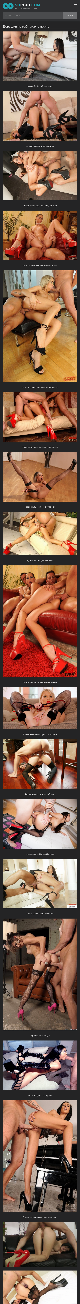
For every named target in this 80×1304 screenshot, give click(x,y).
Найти (70, 15)
